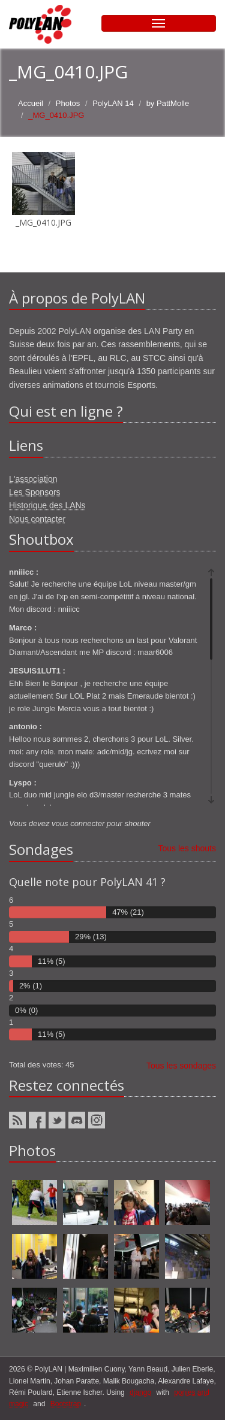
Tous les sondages (181, 1065)
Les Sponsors (35, 492)
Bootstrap (65, 1404)
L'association (33, 479)
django (140, 1392)
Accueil (30, 103)
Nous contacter (37, 519)
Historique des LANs (47, 505)
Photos (68, 103)
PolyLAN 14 (113, 103)
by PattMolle (168, 103)
